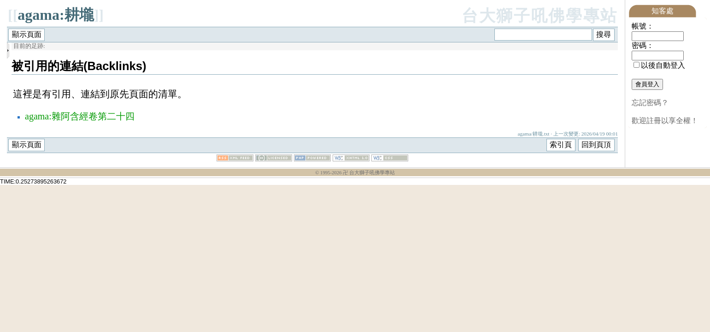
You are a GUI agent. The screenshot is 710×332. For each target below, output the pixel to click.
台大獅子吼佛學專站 (540, 16)
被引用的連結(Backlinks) (79, 65)
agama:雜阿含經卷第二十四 (80, 116)
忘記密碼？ (650, 103)
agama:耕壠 (56, 14)
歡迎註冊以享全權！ (665, 121)
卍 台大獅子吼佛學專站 (369, 172)
